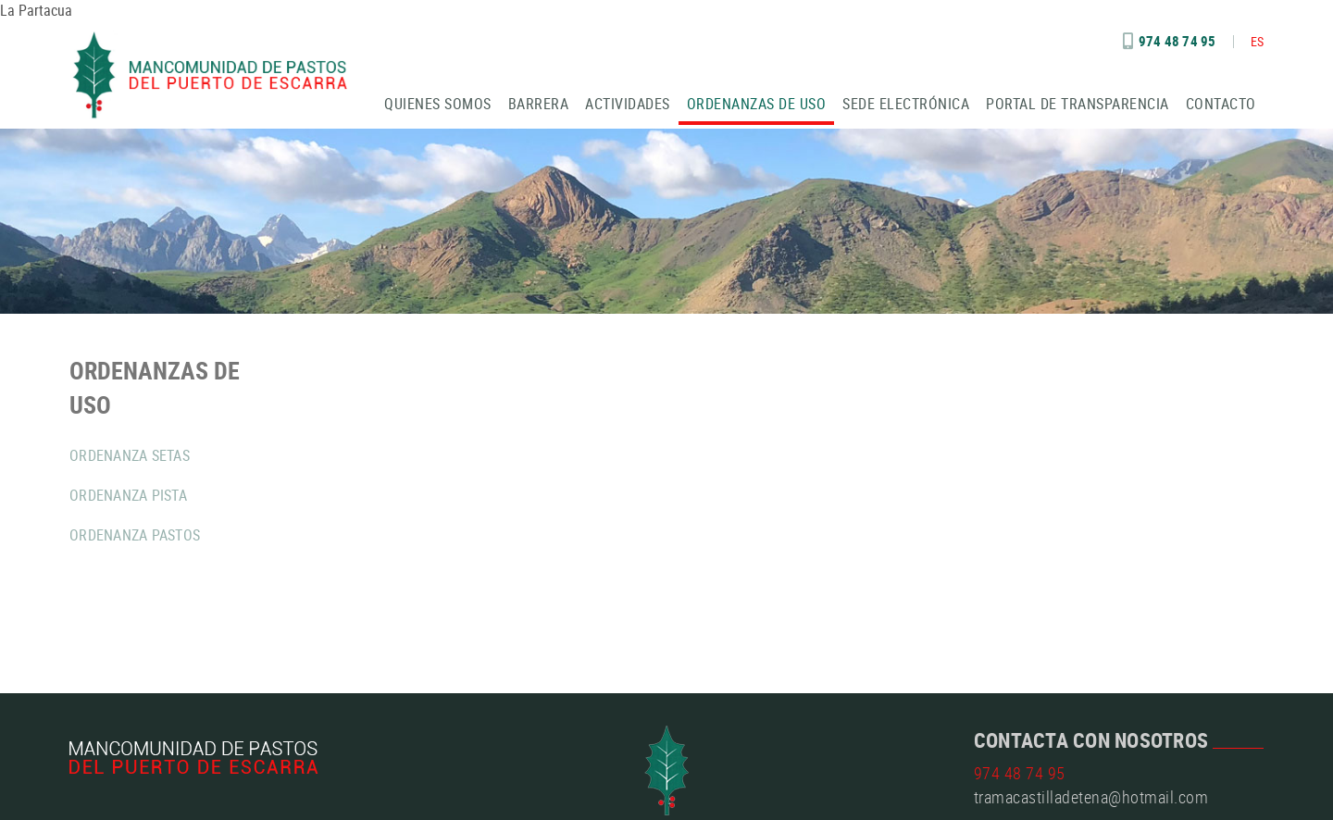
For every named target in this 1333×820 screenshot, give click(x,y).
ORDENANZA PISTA (128, 495)
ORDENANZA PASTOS (134, 535)
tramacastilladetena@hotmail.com (1091, 797)
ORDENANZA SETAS (129, 455)
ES (1257, 41)
